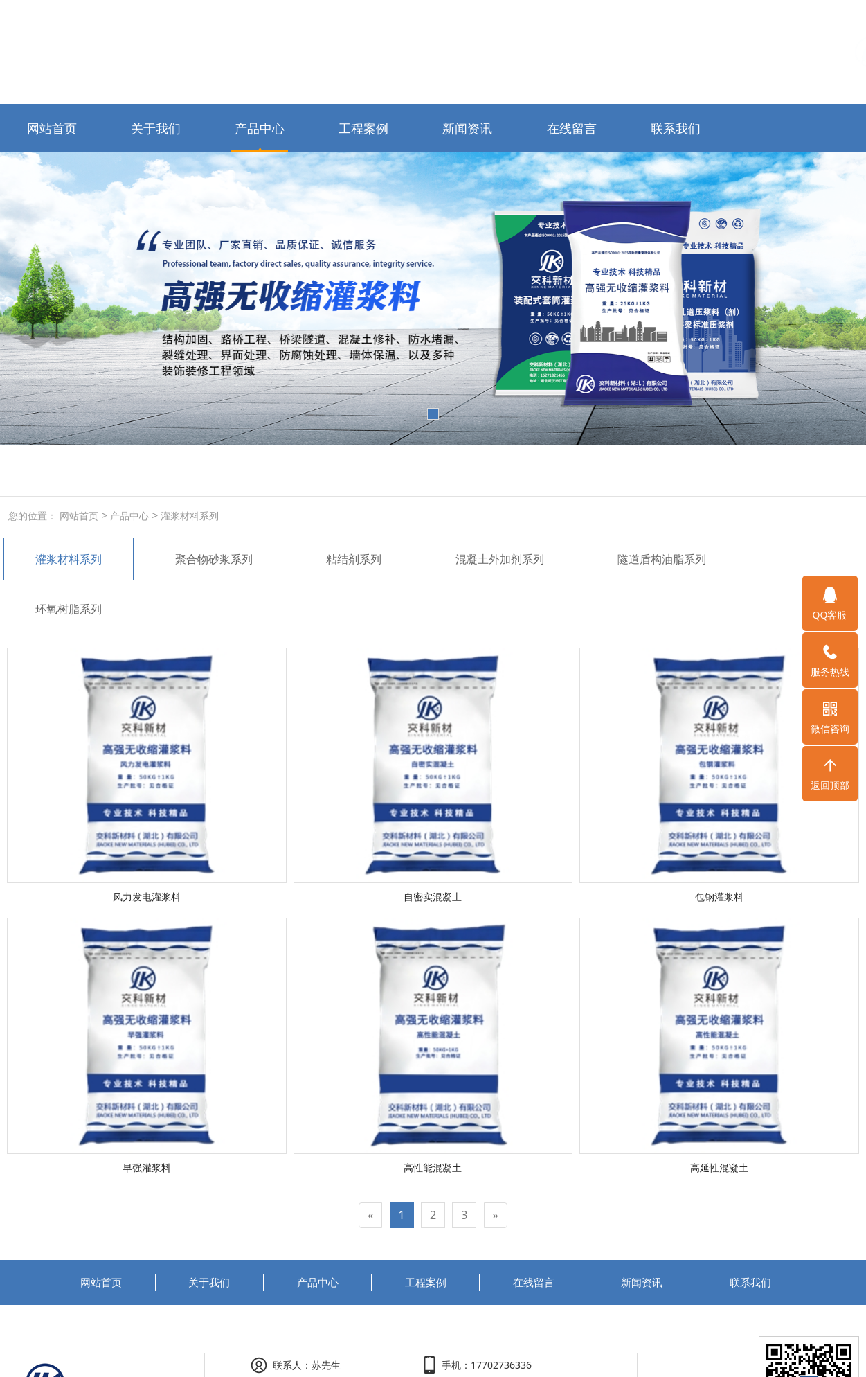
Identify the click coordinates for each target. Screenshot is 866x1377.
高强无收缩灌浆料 (94, 470)
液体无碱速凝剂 (328, 470)
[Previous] (370, 1215)
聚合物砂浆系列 (214, 559)
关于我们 (156, 128)
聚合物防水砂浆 (179, 470)
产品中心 (260, 128)
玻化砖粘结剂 (254, 470)
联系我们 (676, 128)
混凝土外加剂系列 (499, 559)
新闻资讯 (467, 128)
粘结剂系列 (353, 559)
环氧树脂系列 (68, 608)
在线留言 (572, 128)
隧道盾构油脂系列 (661, 559)
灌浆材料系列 (188, 515)
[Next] (495, 1215)
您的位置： (32, 515)
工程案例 (363, 128)
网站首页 (52, 128)
